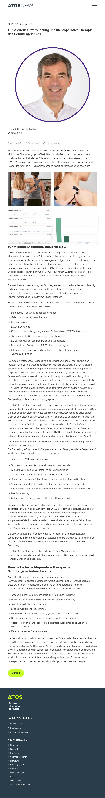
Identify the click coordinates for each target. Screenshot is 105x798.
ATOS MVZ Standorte (20, 784)
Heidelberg (15, 745)
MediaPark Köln (17, 773)
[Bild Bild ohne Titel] (31, 190)
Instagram (16, 706)
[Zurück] (16, 673)
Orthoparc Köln (17, 765)
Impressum (15, 728)
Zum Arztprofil (15, 133)
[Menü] (93, 5)
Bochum (14, 777)
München (14, 753)
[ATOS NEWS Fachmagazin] (43, 5)
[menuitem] (93, 5)
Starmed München (18, 757)
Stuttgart (14, 769)
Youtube (15, 709)
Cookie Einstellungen (19, 732)
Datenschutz (16, 724)
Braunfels (14, 749)
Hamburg (14, 761)
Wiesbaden (15, 781)
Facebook (16, 703)
